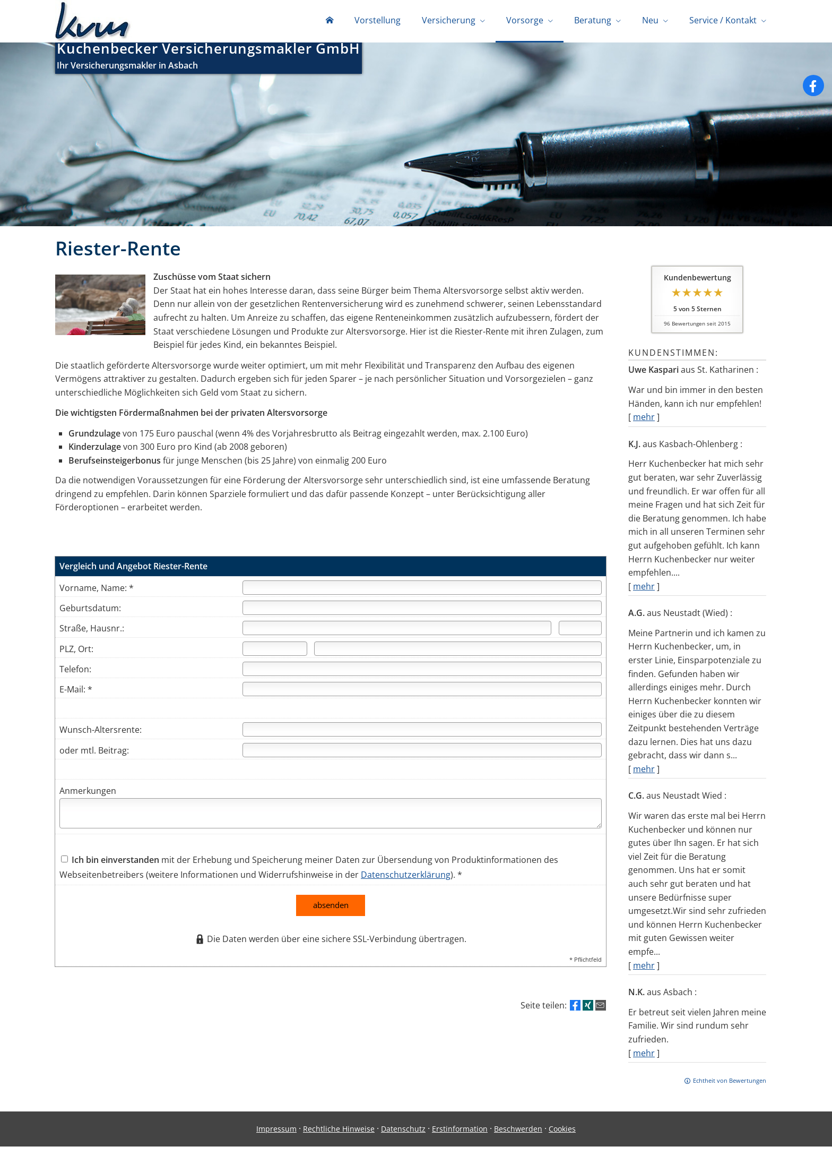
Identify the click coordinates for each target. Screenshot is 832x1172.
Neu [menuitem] (650, 20)
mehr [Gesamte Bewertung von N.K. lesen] (644, 1055)
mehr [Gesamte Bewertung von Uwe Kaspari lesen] (644, 419)
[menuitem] (329, 21)
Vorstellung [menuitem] (377, 20)
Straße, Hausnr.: (91, 630)
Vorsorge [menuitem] (524, 20)
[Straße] (396, 630)
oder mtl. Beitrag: (94, 752)
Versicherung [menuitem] (448, 20)
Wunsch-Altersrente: (100, 732)
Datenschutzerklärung (405, 877)
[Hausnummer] (580, 630)
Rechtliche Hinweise (339, 1131)
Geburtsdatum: (90, 610)
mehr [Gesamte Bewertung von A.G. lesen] (644, 771)
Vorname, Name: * (96, 590)
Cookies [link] (562, 1131)
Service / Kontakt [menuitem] (723, 20)
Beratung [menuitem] (592, 20)
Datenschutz (403, 1131)
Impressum (276, 1131)
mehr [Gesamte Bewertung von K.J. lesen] (644, 588)
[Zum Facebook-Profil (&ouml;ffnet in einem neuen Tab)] (813, 87)
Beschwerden (518, 1131)
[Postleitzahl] (274, 651)
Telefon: (75, 671)
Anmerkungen (87, 793)
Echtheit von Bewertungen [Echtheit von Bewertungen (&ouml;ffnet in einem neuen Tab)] (729, 1083)
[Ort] (458, 651)
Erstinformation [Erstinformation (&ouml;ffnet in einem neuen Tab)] (460, 1131)
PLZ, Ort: (76, 651)
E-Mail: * (75, 691)
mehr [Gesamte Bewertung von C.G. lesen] (644, 967)
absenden (331, 907)
